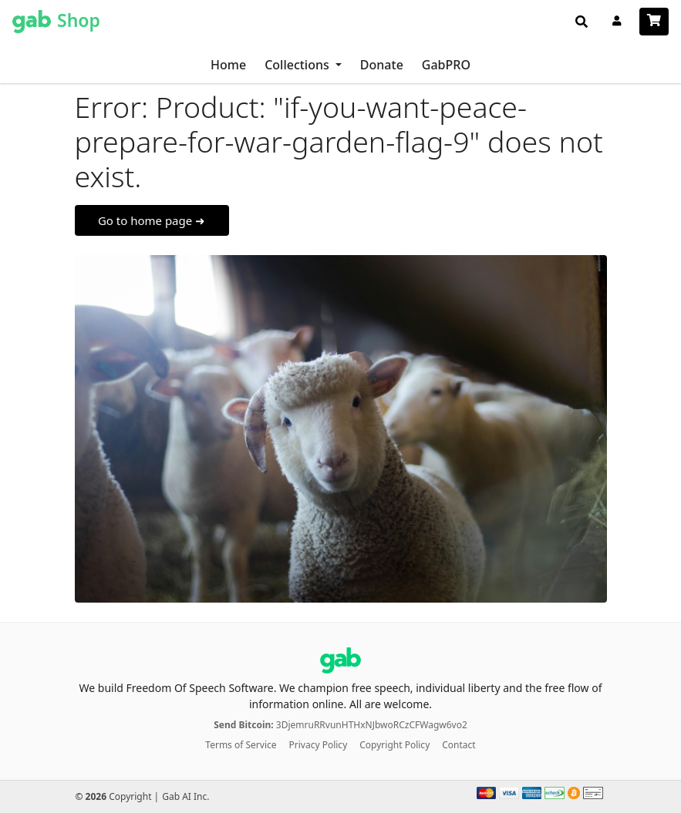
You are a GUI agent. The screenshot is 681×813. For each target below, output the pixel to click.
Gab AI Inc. (185, 796)
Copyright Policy (394, 744)
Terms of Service (240, 744)
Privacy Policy (318, 744)
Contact (458, 744)
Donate (381, 64)
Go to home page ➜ (151, 220)
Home (228, 64)
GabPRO (446, 64)
